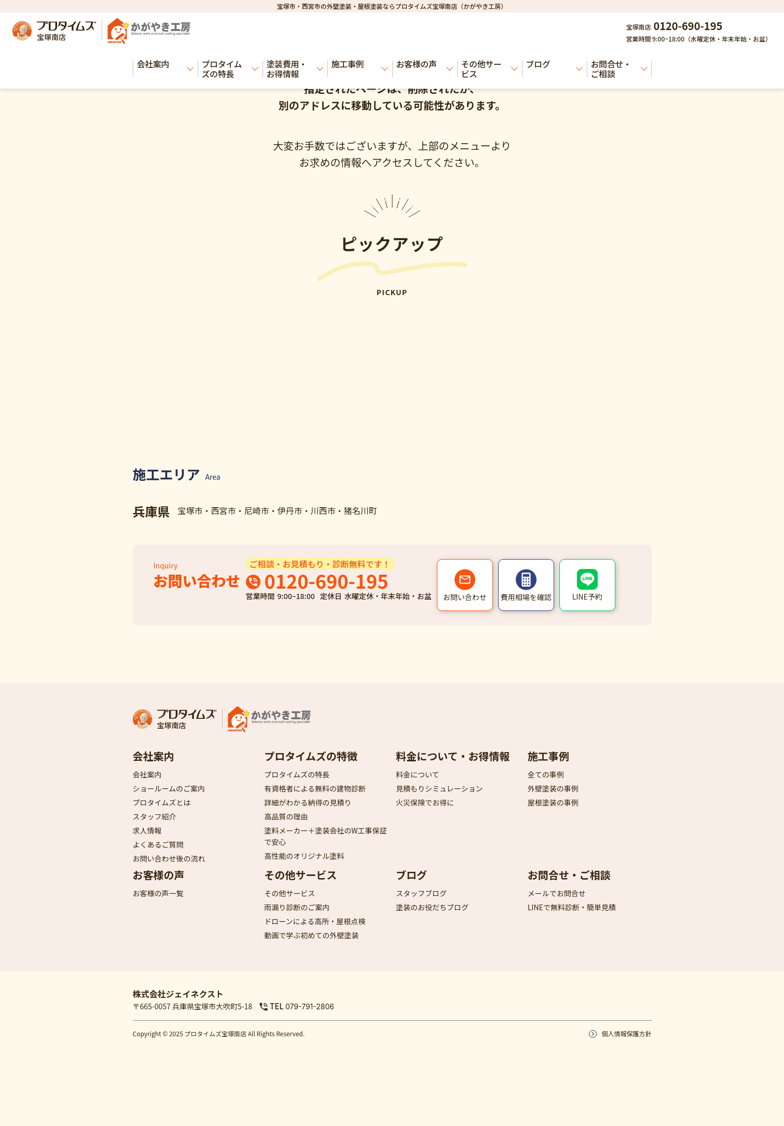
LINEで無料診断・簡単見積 (572, 907)
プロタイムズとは (162, 802)
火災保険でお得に (425, 802)
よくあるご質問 (158, 844)
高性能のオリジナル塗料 (304, 856)
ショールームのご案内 (169, 788)
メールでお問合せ (557, 893)
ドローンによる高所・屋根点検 (314, 921)
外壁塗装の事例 (553, 788)
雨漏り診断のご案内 (296, 907)
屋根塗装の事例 (553, 802)
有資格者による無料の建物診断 (315, 788)
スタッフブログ (421, 893)
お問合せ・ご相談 (619, 69)
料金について (417, 774)
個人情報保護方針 (626, 1033)
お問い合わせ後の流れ (169, 858)
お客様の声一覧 (158, 893)
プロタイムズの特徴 (310, 755)
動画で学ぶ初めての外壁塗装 (311, 935)
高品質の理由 (286, 816)
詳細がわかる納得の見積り (307, 802)
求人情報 (147, 830)
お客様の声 (424, 64)
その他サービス (489, 69)
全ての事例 (546, 774)
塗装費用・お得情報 (295, 69)
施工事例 (360, 64)
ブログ (554, 64)
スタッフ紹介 (154, 816)
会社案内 (165, 64)
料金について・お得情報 (453, 755)
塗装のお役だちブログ (432, 907)
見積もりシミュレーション (439, 788)
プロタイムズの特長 (230, 69)
